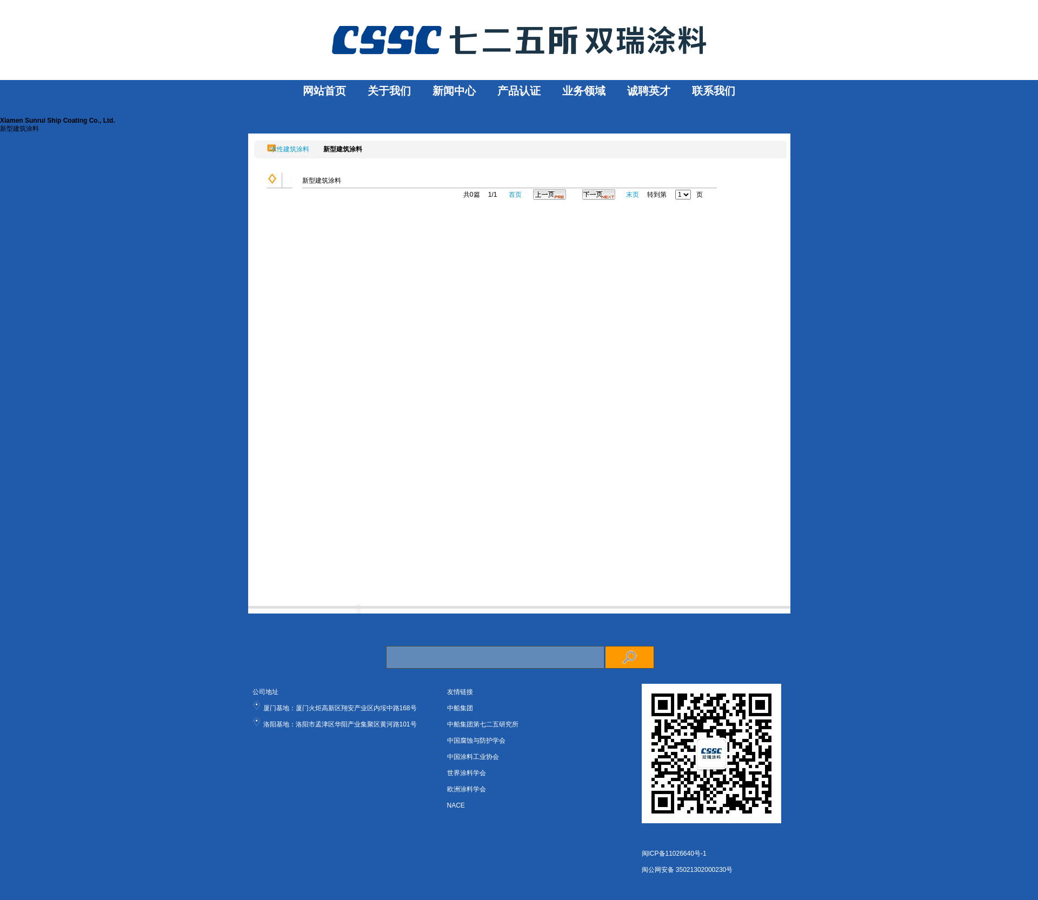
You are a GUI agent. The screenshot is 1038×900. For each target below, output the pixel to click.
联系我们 (713, 91)
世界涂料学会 (466, 773)
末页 (632, 194)
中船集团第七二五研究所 (482, 724)
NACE (456, 805)
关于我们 (389, 91)
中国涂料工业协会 (473, 757)
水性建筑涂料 (287, 149)
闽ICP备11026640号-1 (674, 853)
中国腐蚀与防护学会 (476, 740)
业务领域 (584, 91)
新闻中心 (454, 91)
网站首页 (324, 91)
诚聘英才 (648, 91)
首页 (515, 194)
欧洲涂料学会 (466, 789)
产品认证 (519, 91)
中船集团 (460, 708)
